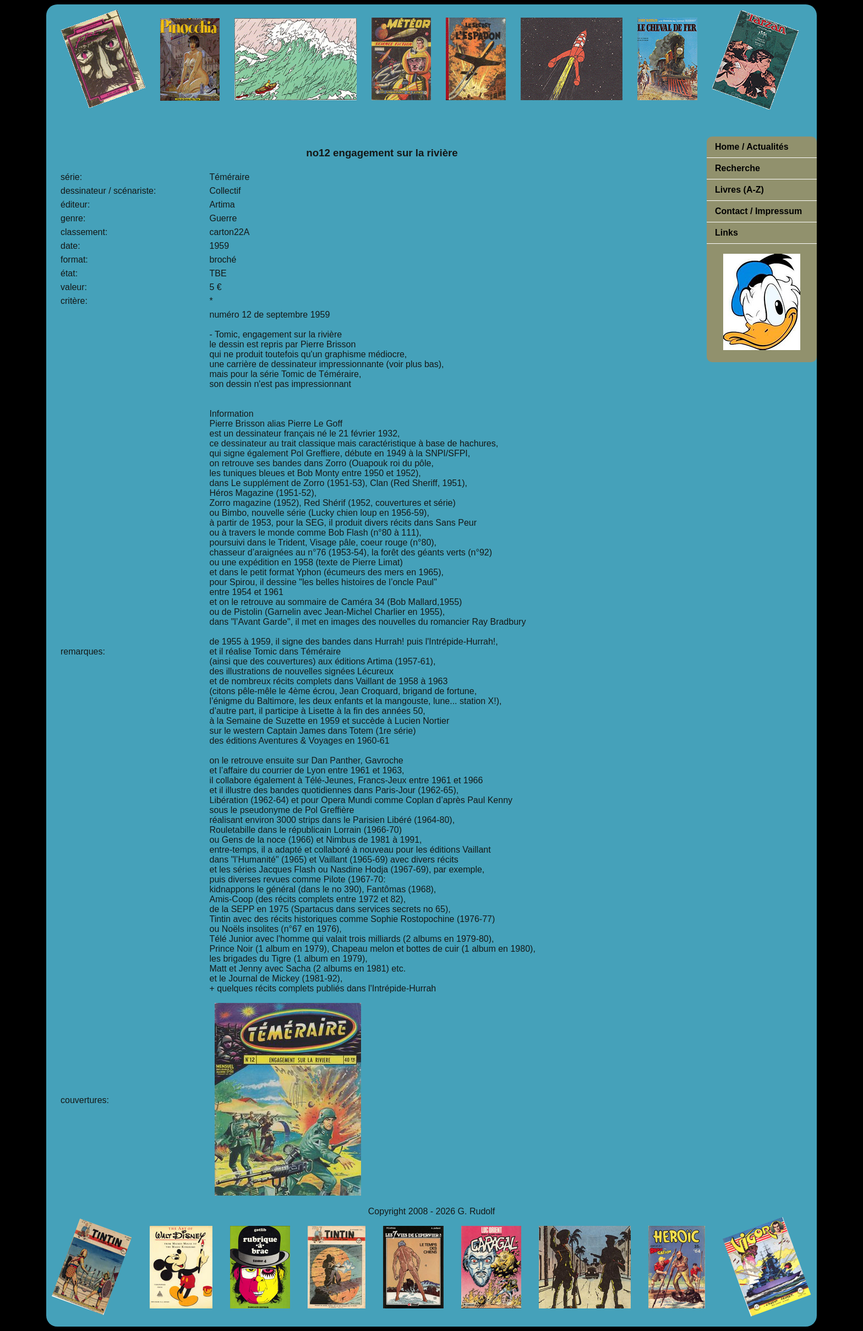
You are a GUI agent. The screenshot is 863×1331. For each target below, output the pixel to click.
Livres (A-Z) (739, 189)
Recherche (737, 168)
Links (726, 232)
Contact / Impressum (758, 211)
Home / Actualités (752, 146)
